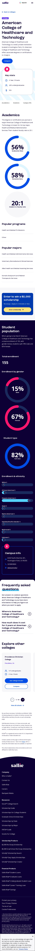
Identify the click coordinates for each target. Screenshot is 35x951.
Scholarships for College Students (14, 812)
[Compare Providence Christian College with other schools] (16, 686)
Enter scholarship (15, 310)
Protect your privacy (9, 900)
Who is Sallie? (7, 776)
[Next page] (23, 700)
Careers (4, 789)
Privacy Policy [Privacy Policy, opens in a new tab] (23, 949)
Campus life (27, 103)
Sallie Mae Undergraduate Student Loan (16, 881)
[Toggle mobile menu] (32, 3)
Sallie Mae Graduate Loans (12, 877)
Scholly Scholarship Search (12, 853)
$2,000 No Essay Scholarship (12, 845)
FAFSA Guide (6, 830)
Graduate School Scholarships (12, 817)
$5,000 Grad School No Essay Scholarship (16, 849)
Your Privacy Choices (9, 903)
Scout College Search (10, 804)
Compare (7, 61)
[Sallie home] (17, 767)
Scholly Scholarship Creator (12, 862)
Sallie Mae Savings (9, 890)
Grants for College (8, 834)
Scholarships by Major (10, 825)
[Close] (33, 936)
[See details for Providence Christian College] (16, 680)
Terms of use (6, 906)
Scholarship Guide (8, 808)
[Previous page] (12, 700)
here (23, 741)
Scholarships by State (9, 821)
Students (16, 103)
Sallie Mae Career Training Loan (14, 885)
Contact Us (6, 780)
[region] (17, 942)
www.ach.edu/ (12, 568)
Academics (5, 103)
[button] (9, 909)
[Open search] (23, 2)
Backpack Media (7, 793)
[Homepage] (5, 3)
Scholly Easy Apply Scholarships (13, 858)
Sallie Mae (5, 785)
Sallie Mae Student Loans (11, 873)
